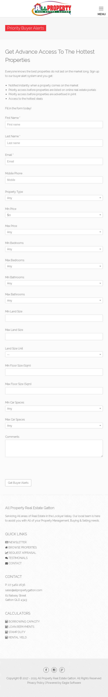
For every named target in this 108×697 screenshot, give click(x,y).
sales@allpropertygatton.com (23, 590)
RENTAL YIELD (16, 637)
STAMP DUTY (15, 632)
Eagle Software (71, 682)
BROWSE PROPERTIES (21, 547)
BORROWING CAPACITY (22, 621)
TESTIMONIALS (16, 558)
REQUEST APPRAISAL (20, 552)
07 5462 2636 (16, 584)
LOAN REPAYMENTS (19, 626)
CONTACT (13, 563)
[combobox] (54, 198)
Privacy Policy (35, 682)
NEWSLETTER (16, 542)
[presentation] (31, 468)
